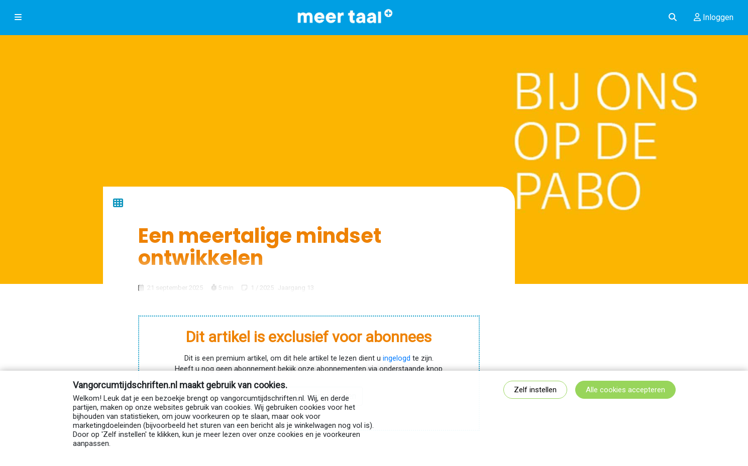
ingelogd (396, 358)
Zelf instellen (535, 389)
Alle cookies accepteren (625, 389)
